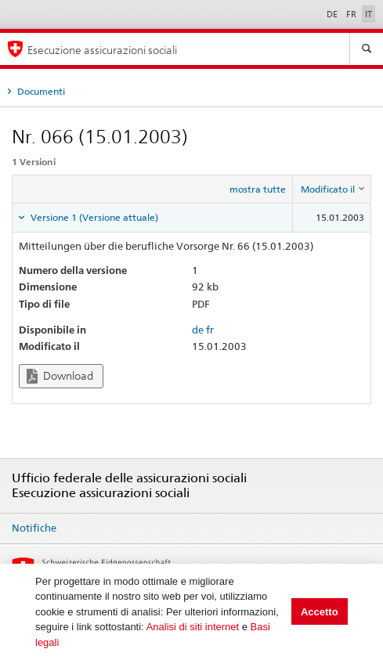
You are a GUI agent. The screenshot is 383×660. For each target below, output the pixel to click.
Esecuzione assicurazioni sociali (102, 49)
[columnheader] (332, 189)
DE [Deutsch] (333, 14)
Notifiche (34, 527)
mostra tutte (257, 189)
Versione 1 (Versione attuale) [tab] (93, 217)
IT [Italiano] (368, 14)
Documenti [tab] (40, 91)
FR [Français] (352, 14)
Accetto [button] (319, 612)
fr (210, 329)
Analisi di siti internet (193, 627)
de (198, 329)
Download (60, 376)
